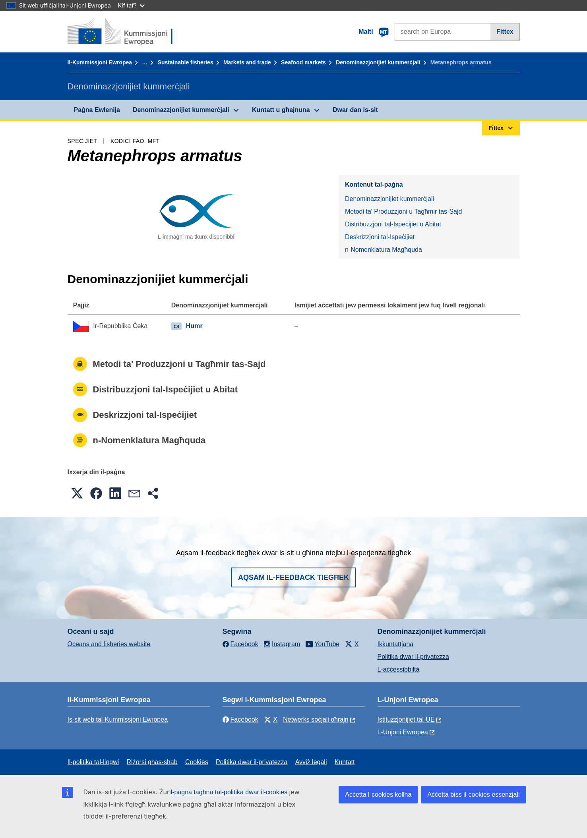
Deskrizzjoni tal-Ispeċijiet (380, 237)
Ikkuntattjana (396, 644)
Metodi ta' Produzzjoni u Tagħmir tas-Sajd (403, 211)
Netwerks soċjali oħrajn (316, 719)
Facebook (240, 719)
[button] (77, 493)
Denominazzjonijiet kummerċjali (378, 62)
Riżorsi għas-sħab (152, 762)
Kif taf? (131, 5)
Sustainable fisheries (185, 62)
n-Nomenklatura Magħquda (383, 249)
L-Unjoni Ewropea (403, 732)
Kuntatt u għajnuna (281, 109)
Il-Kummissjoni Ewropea (100, 62)
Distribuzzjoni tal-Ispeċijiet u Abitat (393, 224)
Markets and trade (247, 62)
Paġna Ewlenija (97, 109)
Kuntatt (345, 762)
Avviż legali (311, 762)
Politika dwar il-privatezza (413, 656)
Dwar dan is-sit (355, 109)
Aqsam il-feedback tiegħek (293, 577)
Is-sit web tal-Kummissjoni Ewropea (118, 719)
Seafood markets (303, 62)
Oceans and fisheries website (109, 644)
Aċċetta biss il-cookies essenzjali (473, 794)
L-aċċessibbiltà (399, 669)
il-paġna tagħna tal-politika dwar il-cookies (228, 792)
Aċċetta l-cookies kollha (378, 794)
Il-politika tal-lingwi (93, 762)
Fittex (504, 31)
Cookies (196, 762)
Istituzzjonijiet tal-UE (406, 719)
